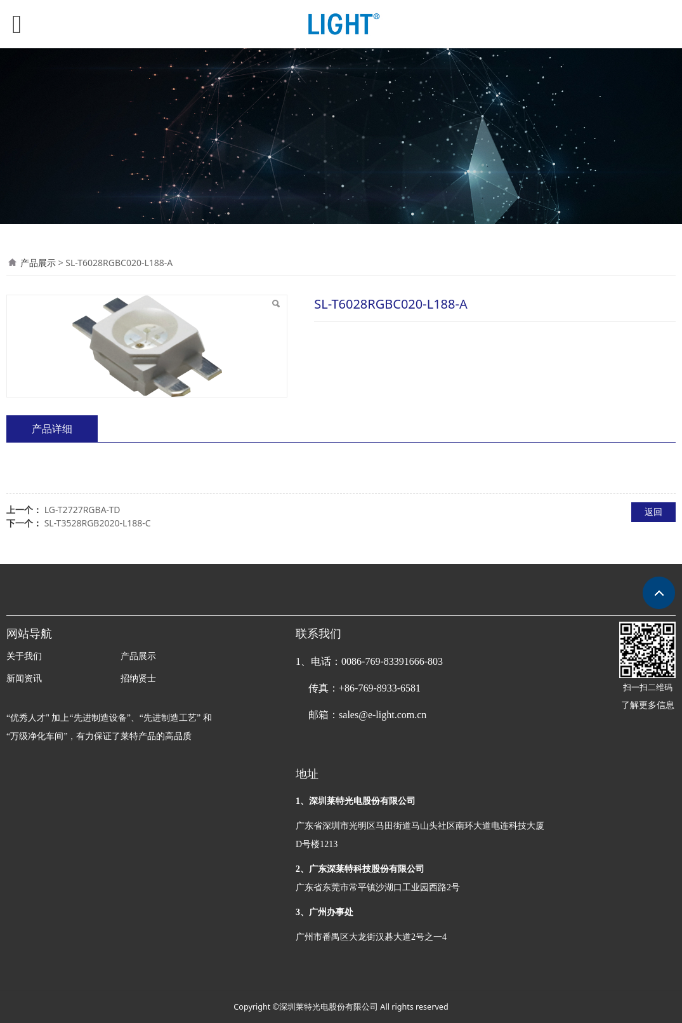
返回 (653, 511)
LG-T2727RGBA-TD (82, 510)
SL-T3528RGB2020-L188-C (97, 523)
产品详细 (52, 429)
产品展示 (38, 263)
